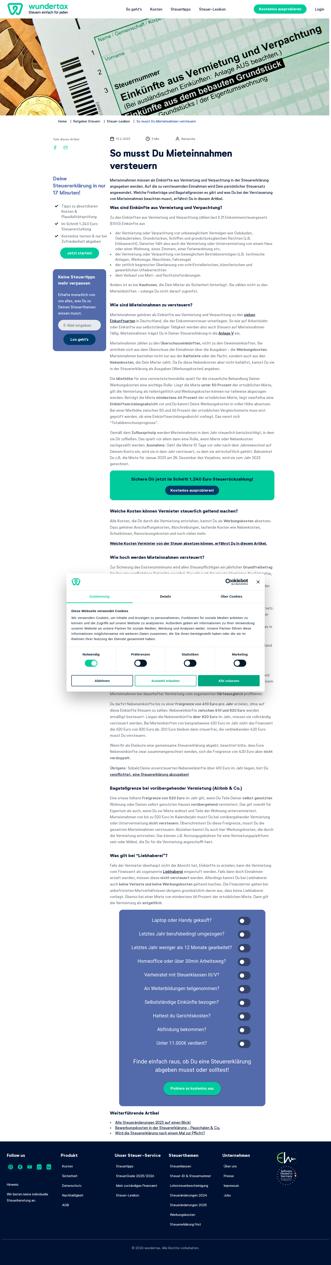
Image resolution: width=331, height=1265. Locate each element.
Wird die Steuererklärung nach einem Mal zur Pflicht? (160, 1133)
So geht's (134, 9)
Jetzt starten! (79, 253)
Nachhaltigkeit (72, 1195)
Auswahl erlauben (165, 681)
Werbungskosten (182, 1215)
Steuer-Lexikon (212, 9)
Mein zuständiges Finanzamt (136, 1185)
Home (62, 121)
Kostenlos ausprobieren (280, 9)
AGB (65, 1205)
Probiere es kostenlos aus (192, 1088)
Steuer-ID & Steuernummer (190, 1176)
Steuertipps (181, 9)
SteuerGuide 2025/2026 (135, 1176)
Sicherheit (70, 1176)
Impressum (231, 1185)
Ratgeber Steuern (86, 121)
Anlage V (226, 333)
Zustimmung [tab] (99, 596)
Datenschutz (71, 1185)
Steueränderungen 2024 (188, 1195)
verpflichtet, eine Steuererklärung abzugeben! (149, 774)
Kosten (156, 9)
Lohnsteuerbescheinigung (189, 1185)
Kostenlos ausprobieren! (192, 490)
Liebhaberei (173, 871)
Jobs (227, 1195)
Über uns (230, 1166)
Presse (229, 1176)
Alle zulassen (228, 681)
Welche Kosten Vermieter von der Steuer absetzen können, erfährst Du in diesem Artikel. (188, 543)
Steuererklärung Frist (185, 1224)
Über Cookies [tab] (231, 596)
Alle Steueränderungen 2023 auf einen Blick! (153, 1122)
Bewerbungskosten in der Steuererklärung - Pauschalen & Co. (167, 1127)
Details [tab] (165, 596)
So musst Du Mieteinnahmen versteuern (166, 121)
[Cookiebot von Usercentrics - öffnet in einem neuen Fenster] (228, 582)
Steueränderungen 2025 (188, 1205)
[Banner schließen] (258, 581)
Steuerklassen (180, 1166)
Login (319, 9)
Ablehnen (102, 681)
